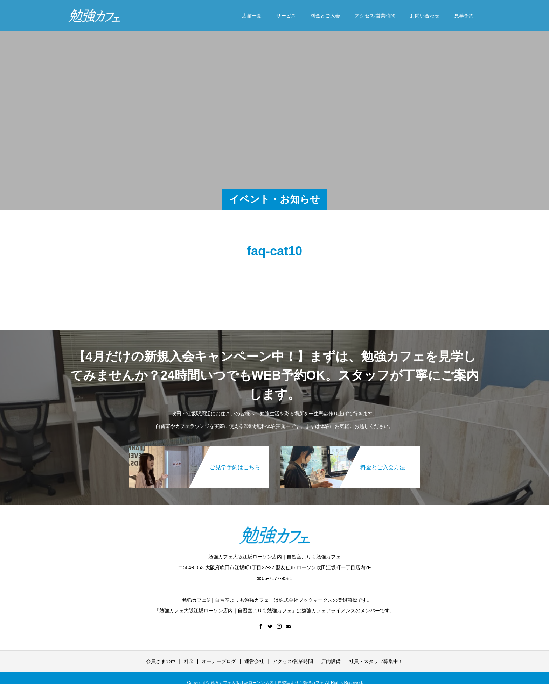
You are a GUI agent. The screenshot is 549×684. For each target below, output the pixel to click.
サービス (286, 16)
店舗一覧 (252, 16)
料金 (189, 661)
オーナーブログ (219, 661)
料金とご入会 (325, 16)
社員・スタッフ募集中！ (376, 661)
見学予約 (464, 16)
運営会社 (254, 661)
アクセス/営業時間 (375, 16)
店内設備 (331, 661)
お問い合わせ (424, 16)
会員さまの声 (160, 661)
